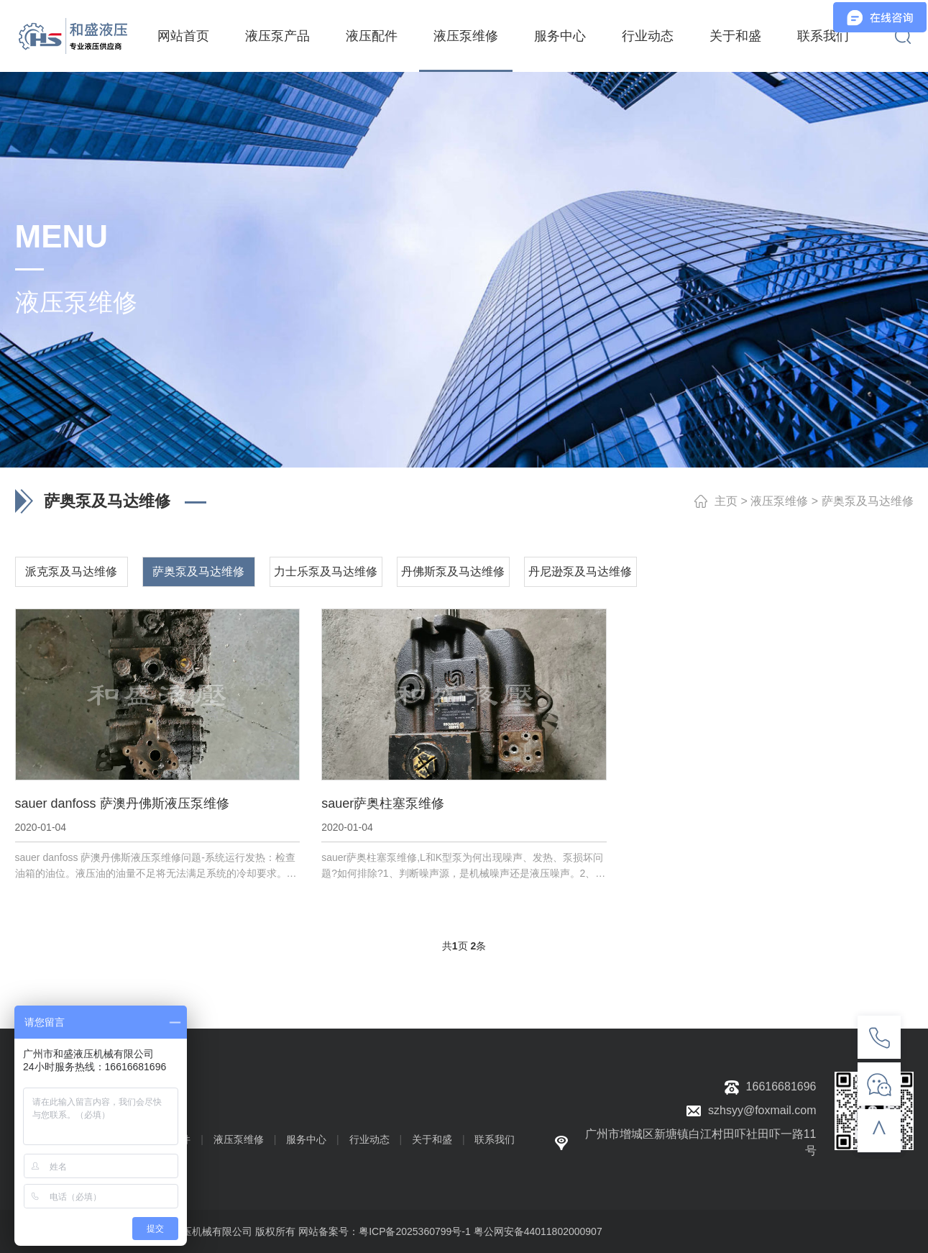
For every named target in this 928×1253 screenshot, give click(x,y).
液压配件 (372, 36)
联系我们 (823, 36)
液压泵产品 (277, 36)
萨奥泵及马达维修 (868, 501)
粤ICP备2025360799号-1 (415, 1231)
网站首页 (183, 36)
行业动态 (648, 36)
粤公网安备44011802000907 (538, 1231)
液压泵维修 (465, 36)
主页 (726, 501)
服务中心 (560, 36)
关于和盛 (735, 36)
